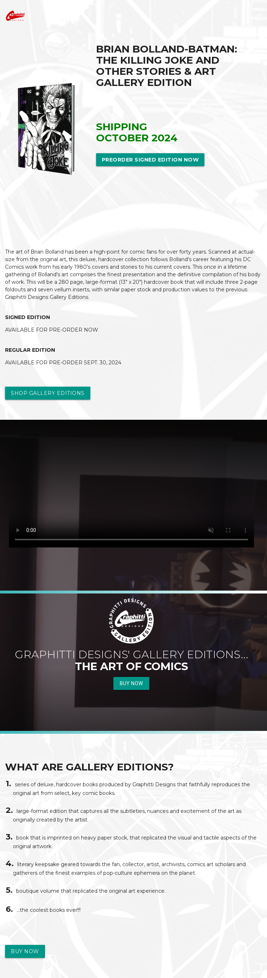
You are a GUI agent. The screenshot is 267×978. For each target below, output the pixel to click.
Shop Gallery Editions (48, 393)
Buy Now (131, 683)
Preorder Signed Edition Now (150, 159)
